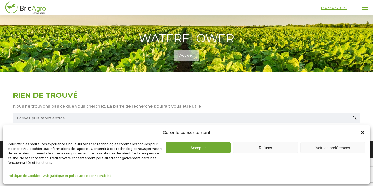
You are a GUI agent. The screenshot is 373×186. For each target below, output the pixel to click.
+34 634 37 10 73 (334, 8)
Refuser (265, 160)
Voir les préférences (333, 160)
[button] (362, 145)
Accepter (198, 160)
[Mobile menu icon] (365, 8)
